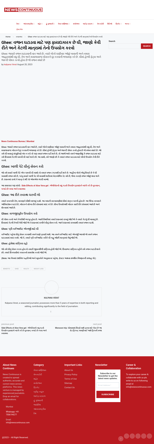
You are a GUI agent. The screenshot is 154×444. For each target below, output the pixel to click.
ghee (17, 269)
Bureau (21, 141)
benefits (6, 269)
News (4, 141)
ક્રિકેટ (118, 24)
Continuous (12, 141)
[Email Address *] (107, 385)
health (26, 269)
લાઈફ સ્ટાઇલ (87, 24)
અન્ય (127, 24)
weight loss (38, 269)
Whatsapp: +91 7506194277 (12, 413)
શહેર (39, 24)
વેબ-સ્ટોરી (100, 24)
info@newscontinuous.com (18, 422)
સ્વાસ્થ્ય (19, 37)
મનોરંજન (76, 24)
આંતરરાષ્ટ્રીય (28, 24)
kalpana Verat (10, 64)
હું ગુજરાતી (49, 24)
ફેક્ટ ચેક (19, 29)
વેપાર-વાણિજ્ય (63, 24)
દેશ (17, 24)
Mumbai (30, 141)
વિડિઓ (109, 24)
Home (8, 37)
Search (112, 41)
